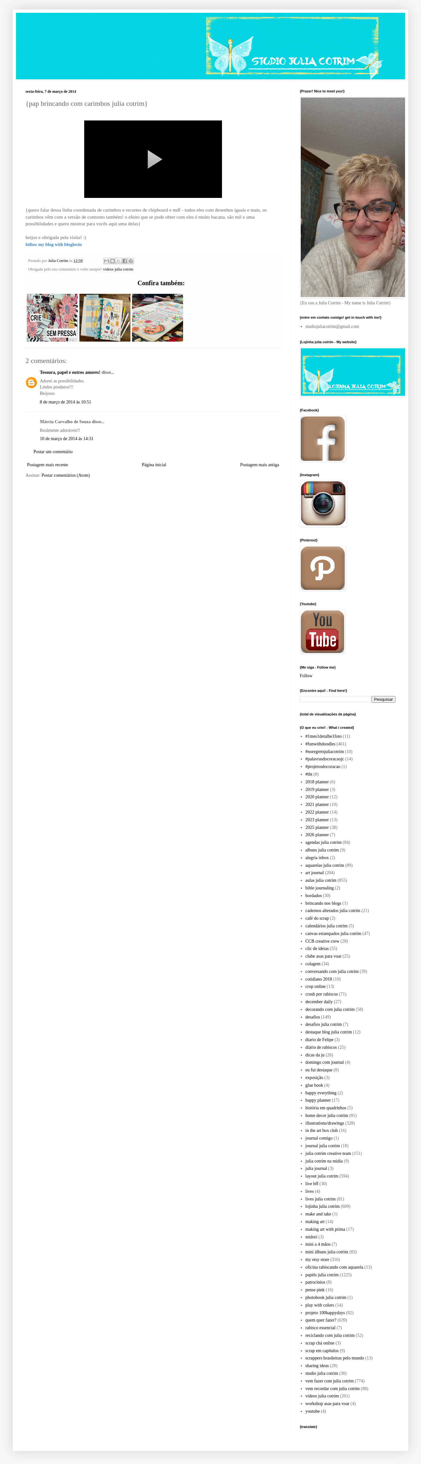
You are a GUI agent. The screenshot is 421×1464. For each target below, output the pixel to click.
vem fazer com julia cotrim (330, 1381)
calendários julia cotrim (327, 926)
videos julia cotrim (118, 269)
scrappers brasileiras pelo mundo (335, 1358)
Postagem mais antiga (259, 464)
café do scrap (317, 918)
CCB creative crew (323, 941)
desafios (313, 1017)
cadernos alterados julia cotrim (333, 910)
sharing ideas (317, 1365)
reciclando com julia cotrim (330, 1335)
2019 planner (317, 789)
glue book (314, 1085)
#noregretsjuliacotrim (325, 751)
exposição (314, 1077)
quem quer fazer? (321, 1320)
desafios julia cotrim (324, 1024)
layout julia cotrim (322, 1176)
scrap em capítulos (322, 1350)
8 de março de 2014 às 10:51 (65, 402)
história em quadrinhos (326, 1107)
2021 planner (317, 804)
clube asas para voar (324, 956)
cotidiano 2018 (319, 979)
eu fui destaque (319, 1070)
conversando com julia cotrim (332, 971)
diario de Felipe (320, 1039)
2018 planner (317, 781)
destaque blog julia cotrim (329, 1032)
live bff (312, 1183)
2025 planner (317, 827)
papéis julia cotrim (322, 1274)
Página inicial (154, 464)
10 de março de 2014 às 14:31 (66, 438)
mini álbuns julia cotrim (327, 1252)
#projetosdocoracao (323, 766)
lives (310, 1191)
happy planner (318, 1100)
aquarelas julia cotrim (325, 865)
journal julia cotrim (323, 1145)
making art (315, 1221)
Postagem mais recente (47, 464)
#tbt (309, 774)
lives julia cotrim (321, 1199)
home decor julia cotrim (327, 1115)
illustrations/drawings (325, 1123)
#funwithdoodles (321, 744)
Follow (306, 675)
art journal (315, 872)
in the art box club (322, 1130)
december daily (319, 1001)
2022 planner (317, 812)
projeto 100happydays (325, 1312)
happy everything (321, 1093)
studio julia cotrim (322, 1373)
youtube (313, 1411)
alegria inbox (317, 857)
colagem (313, 963)
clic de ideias (317, 948)
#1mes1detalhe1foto (324, 736)
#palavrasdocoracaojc (325, 759)
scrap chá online (320, 1343)
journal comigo (319, 1138)
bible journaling (320, 888)
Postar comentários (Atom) (65, 475)
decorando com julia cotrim (330, 1009)
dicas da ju (315, 1055)
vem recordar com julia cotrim (333, 1388)
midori (311, 1237)
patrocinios (315, 1282)
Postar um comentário (53, 451)
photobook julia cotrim (326, 1297)
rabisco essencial (321, 1327)
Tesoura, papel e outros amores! (70, 372)
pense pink (315, 1289)
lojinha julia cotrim (323, 1206)
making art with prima (325, 1229)
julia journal (316, 1168)
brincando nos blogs (324, 903)
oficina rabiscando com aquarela (335, 1267)
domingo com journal (325, 1062)
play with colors (320, 1305)
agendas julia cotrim (324, 842)
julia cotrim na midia (324, 1161)
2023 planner (317, 819)
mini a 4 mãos (318, 1244)
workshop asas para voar (328, 1403)
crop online (316, 986)
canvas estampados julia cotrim (333, 933)
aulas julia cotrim (321, 880)
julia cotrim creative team (328, 1153)
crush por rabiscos (322, 994)
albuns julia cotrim (322, 850)
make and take (318, 1214)
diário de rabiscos (321, 1047)
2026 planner (317, 834)
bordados (314, 895)
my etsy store (317, 1259)
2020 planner (317, 796)
